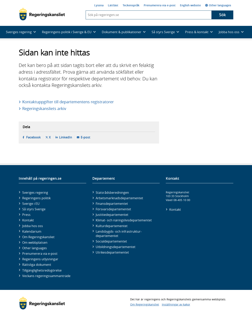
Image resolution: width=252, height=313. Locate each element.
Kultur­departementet (112, 226)
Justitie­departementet (112, 214)
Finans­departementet (112, 203)
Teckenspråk (131, 5)
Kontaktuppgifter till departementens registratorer (68, 101)
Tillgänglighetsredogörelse (42, 270)
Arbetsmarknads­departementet (119, 198)
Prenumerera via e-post (160, 5)
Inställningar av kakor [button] (176, 304)
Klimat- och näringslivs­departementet (124, 220)
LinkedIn (65, 137)
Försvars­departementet (113, 209)
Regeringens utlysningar (40, 259)
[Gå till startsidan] (42, 14)
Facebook (33, 137)
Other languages (218, 5)
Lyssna (99, 5)
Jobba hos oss (32, 226)
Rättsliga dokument (36, 264)
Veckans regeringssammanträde (46, 276)
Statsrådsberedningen (112, 192)
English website (190, 5)
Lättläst (113, 5)
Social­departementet (111, 241)
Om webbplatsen (34, 242)
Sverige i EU (31, 203)
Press (26, 214)
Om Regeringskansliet (38, 237)
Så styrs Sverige (33, 209)
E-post (85, 137)
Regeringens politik (36, 198)
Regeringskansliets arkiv (44, 108)
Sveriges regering (35, 192)
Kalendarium (31, 231)
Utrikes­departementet (112, 252)
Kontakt (28, 220)
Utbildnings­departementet (115, 247)
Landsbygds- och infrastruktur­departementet (119, 233)
